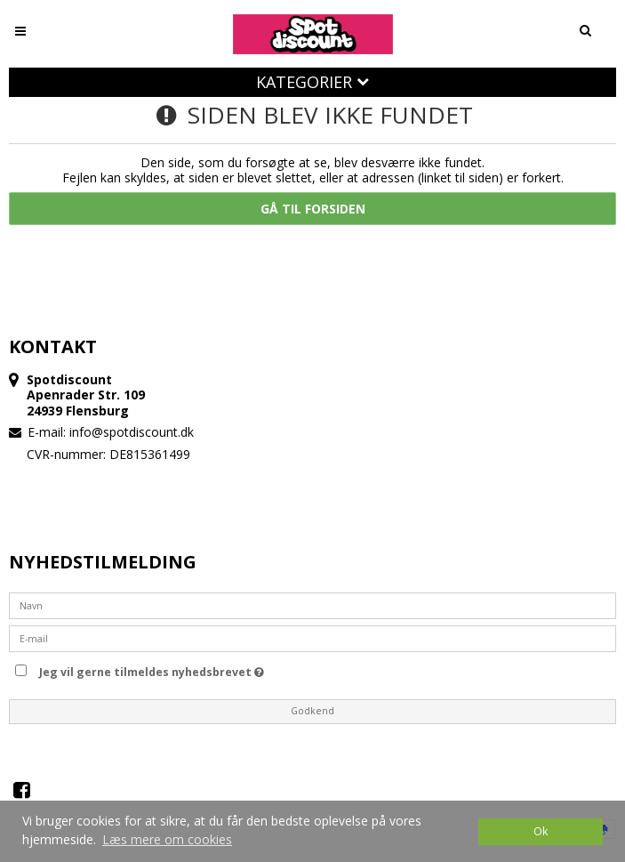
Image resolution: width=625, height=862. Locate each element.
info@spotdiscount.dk (131, 431)
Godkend (312, 711)
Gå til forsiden (312, 208)
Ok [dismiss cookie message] (540, 831)
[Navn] (312, 604)
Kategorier (312, 82)
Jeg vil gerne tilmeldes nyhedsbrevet (151, 669)
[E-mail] (312, 637)
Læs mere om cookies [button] (167, 839)
